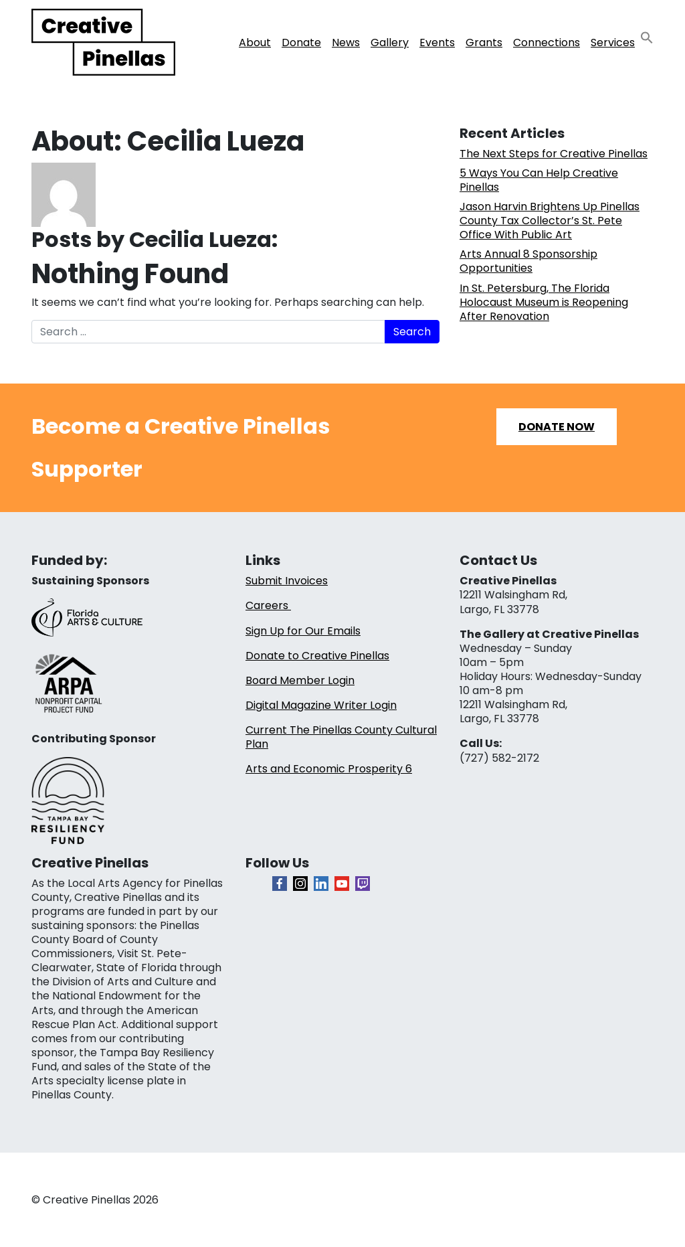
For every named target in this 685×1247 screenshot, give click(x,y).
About (255, 42)
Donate (301, 42)
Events (437, 42)
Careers (268, 605)
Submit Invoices (287, 580)
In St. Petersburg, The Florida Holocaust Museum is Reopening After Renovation (544, 302)
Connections (546, 42)
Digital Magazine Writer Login (321, 705)
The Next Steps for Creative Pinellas (554, 153)
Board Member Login (300, 680)
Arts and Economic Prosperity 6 (329, 768)
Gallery (390, 42)
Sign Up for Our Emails (303, 631)
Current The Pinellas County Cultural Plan (341, 737)
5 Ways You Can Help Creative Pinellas (539, 180)
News (346, 42)
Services (613, 42)
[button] (647, 37)
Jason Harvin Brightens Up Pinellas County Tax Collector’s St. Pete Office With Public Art (550, 220)
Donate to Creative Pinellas (317, 655)
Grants (484, 42)
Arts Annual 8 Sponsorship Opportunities (528, 261)
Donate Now (556, 426)
